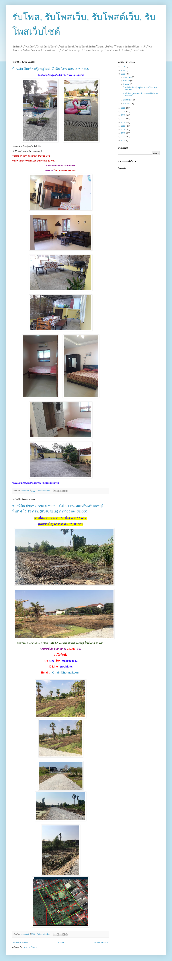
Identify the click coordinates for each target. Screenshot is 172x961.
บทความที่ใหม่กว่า (20, 943)
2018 (123, 115)
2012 (123, 137)
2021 (123, 74)
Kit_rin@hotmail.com (66, 672)
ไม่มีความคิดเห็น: (43, 491)
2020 (123, 108)
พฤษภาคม (127, 77)
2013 (123, 133)
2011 (123, 140)
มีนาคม (126, 84)
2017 (123, 119)
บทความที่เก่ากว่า (101, 943)
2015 (123, 126)
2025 (123, 67)
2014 (123, 129)
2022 (123, 70)
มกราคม (127, 103)
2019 (123, 112)
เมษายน (126, 81)
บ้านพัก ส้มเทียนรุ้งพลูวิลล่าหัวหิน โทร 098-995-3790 (50, 69)
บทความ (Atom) (30, 947)
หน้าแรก (61, 943)
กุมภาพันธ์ (127, 100)
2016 (123, 122)
